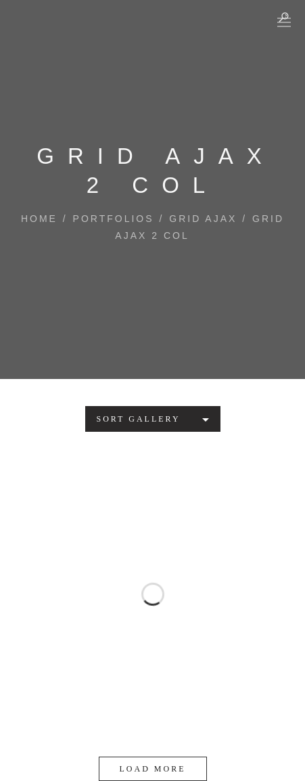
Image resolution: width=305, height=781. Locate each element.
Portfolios (113, 218)
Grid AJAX (203, 218)
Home (39, 218)
